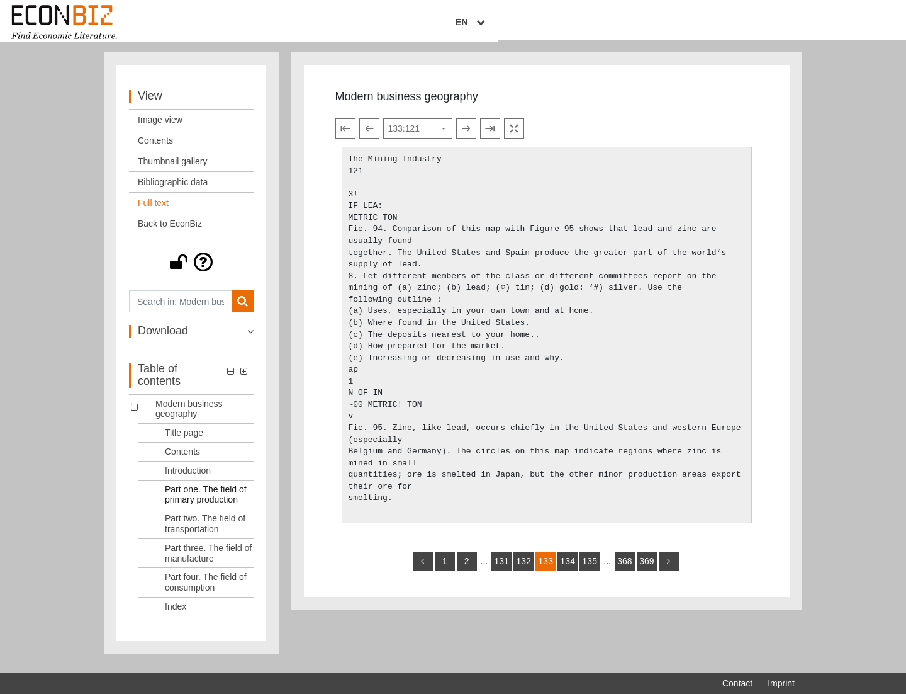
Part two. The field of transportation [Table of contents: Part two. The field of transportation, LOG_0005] (205, 531)
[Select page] (418, 136)
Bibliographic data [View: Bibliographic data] (173, 190)
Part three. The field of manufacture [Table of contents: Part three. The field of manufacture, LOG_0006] (208, 560)
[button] (191, 269)
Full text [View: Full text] (153, 210)
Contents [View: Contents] (155, 148)
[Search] (242, 309)
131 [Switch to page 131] (502, 568)
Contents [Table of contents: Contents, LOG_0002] (182, 459)
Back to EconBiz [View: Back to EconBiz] (170, 231)
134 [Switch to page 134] (568, 568)
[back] (423, 568)
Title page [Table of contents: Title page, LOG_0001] (184, 440)
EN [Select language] (785, 23)
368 (624, 568)
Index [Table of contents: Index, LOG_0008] (175, 614)
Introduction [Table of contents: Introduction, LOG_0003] (188, 477)
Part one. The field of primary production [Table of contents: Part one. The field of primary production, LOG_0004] (206, 501)
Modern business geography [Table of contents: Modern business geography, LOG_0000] (189, 416)
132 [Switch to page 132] (524, 568)
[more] (669, 568)
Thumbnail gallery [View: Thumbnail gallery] (173, 169)
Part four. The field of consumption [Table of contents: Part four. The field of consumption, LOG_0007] (206, 589)
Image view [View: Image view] (160, 127)
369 (646, 568)
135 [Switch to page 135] (590, 568)
